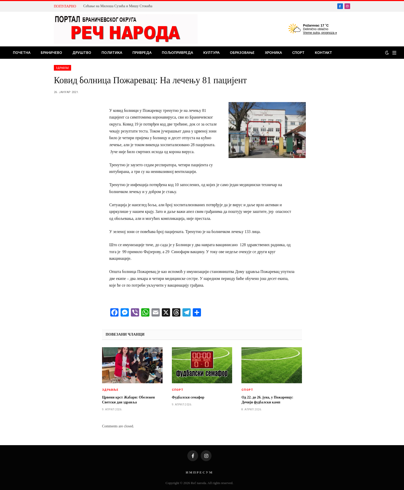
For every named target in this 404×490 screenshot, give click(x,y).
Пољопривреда (177, 52)
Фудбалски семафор (188, 397)
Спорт (298, 52)
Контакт (323, 52)
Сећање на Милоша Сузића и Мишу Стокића (117, 6)
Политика (112, 52)
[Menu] (394, 53)
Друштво (81, 52)
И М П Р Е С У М (199, 472)
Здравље (62, 68)
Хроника (273, 52)
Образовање (242, 52)
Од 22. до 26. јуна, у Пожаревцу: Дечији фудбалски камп (267, 399)
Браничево (51, 52)
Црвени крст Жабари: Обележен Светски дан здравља (128, 399)
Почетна (21, 52)
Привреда (142, 52)
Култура (211, 52)
